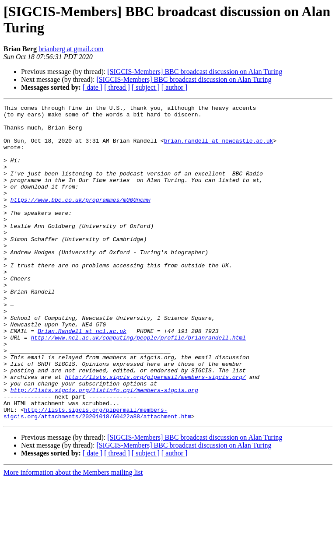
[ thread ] (117, 87)
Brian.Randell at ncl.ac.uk (82, 377)
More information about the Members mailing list (73, 535)
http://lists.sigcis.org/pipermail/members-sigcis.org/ (155, 432)
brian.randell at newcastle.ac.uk (218, 148)
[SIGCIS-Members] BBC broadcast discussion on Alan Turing (194, 71)
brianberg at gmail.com (71, 49)
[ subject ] (146, 87)
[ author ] (174, 87)
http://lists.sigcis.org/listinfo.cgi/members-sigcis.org (104, 448)
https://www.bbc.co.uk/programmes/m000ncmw (80, 219)
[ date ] (92, 87)
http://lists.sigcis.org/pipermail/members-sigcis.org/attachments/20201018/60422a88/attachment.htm (97, 475)
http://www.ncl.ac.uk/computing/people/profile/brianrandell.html (138, 385)
